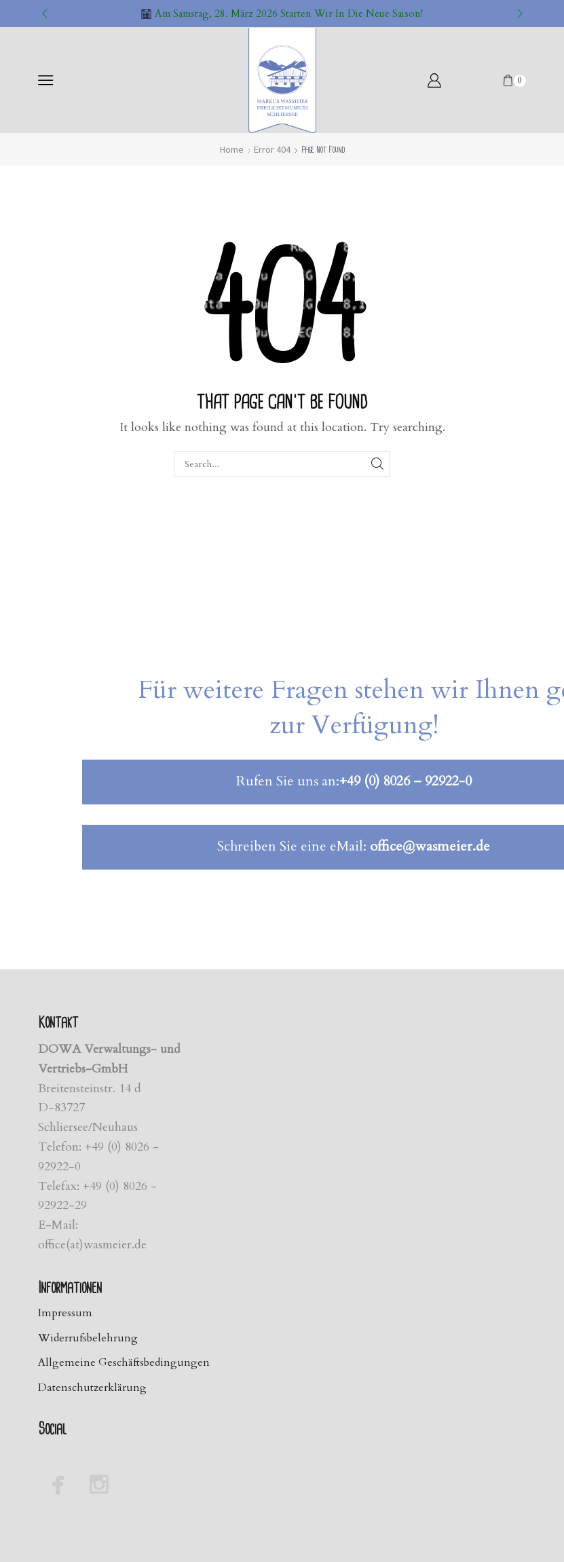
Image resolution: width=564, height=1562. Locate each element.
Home (232, 149)
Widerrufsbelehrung (88, 1338)
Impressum (65, 1312)
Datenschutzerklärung (92, 1387)
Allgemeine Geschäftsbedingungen (124, 1362)
